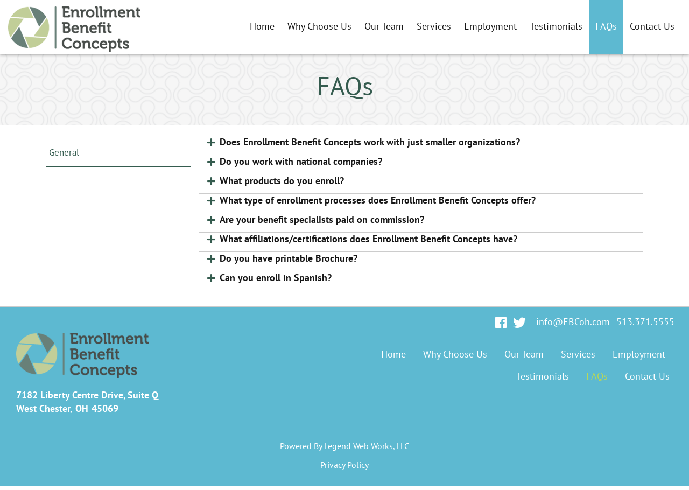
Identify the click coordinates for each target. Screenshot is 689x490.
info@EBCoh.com (573, 322)
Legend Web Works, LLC (366, 446)
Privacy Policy (344, 465)
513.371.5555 (645, 322)
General (64, 153)
